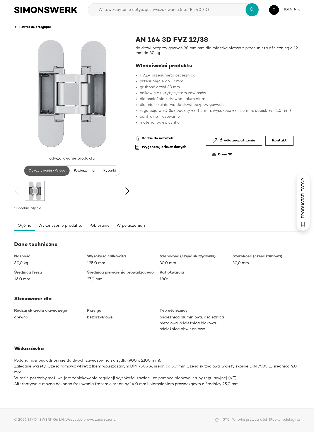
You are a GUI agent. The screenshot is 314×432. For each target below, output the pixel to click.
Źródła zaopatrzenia (234, 141)
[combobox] (173, 9)
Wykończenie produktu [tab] (60, 226)
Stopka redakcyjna (284, 420)
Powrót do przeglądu (32, 27)
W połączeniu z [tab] (131, 226)
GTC (226, 420)
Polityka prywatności (249, 420)
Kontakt (279, 141)
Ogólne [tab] (24, 226)
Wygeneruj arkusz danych (160, 147)
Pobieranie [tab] (99, 226)
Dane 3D (222, 154)
